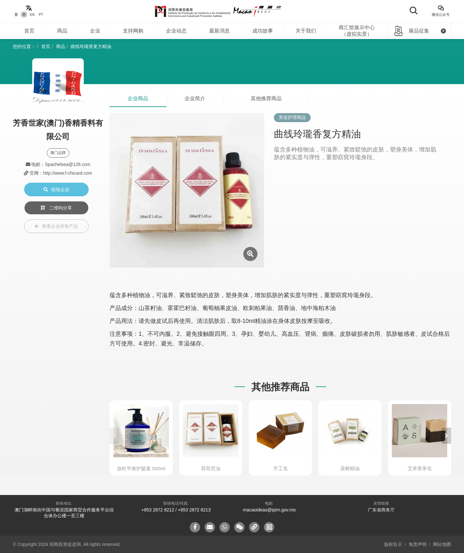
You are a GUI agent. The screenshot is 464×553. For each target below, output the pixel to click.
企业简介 (195, 98)
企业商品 (138, 98)
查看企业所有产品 (56, 226)
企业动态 (176, 31)
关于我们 (305, 31)
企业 (95, 31)
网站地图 (442, 544)
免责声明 (418, 544)
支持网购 (133, 31)
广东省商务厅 (381, 509)
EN (32, 14)
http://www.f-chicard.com (67, 173)
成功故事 (262, 31)
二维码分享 (56, 207)
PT (41, 14)
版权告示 (393, 544)
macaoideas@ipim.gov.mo (269, 509)
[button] (446, 436)
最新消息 (219, 31)
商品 (62, 31)
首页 (29, 31)
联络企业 (56, 189)
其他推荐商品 (266, 98)
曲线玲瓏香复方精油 (91, 46)
